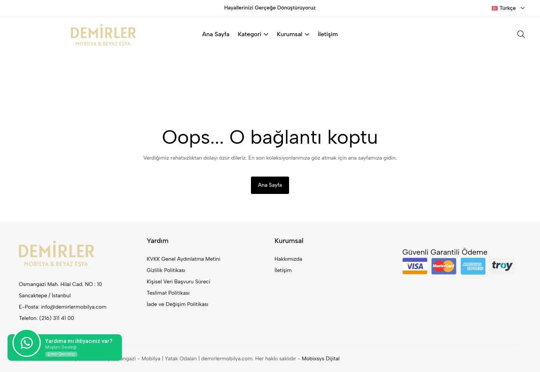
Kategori (253, 34)
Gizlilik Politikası (166, 270)
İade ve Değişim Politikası (177, 304)
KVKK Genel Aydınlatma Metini (183, 259)
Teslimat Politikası (168, 293)
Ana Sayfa (215, 34)
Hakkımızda (288, 259)
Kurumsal (293, 34)
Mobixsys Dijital (321, 358)
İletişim (328, 34)
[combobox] (508, 8)
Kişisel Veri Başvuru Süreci (179, 281)
